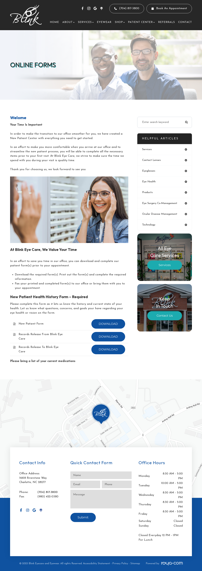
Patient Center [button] (141, 22)
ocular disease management (160, 215)
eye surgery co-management (160, 204)
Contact (185, 22)
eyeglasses (149, 171)
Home (54, 22)
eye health (149, 182)
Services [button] (86, 22)
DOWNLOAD (108, 324)
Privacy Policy (120, 563)
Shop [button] (120, 22)
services (147, 149)
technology (149, 226)
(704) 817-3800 (47, 492)
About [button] (68, 22)
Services (165, 266)
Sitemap (135, 563)
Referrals (166, 22)
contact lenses (151, 160)
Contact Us (165, 317)
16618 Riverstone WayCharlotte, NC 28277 (33, 480)
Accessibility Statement (96, 563)
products (147, 193)
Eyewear (104, 22)
